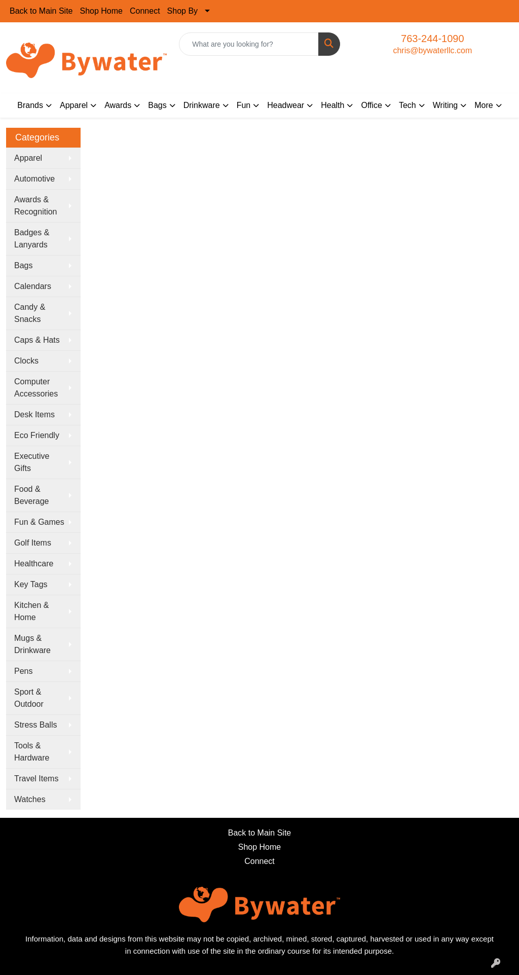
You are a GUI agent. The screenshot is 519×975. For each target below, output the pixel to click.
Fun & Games (39, 522)
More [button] (483, 105)
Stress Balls (35, 724)
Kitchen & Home (31, 611)
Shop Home (101, 11)
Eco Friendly (36, 435)
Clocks (26, 360)
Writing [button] (445, 105)
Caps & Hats (37, 340)
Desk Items (34, 414)
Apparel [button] (74, 105)
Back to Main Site (41, 11)
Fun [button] (244, 105)
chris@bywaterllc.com (432, 50)
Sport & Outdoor (29, 698)
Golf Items (32, 542)
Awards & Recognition (35, 205)
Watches (30, 799)
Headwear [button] (285, 105)
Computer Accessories (36, 387)
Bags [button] (157, 105)
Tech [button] (407, 105)
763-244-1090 (432, 38)
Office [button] (371, 105)
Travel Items (36, 778)
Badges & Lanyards (31, 238)
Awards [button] (117, 105)
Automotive (34, 178)
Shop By (182, 11)
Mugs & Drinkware (32, 644)
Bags (23, 265)
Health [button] (332, 105)
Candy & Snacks (29, 313)
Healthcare (33, 563)
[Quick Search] (248, 44)
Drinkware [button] (201, 105)
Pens (23, 671)
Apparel (28, 158)
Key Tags (31, 584)
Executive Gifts (31, 462)
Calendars (32, 286)
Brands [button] (30, 105)
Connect (145, 11)
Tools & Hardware (31, 751)
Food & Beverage (31, 495)
